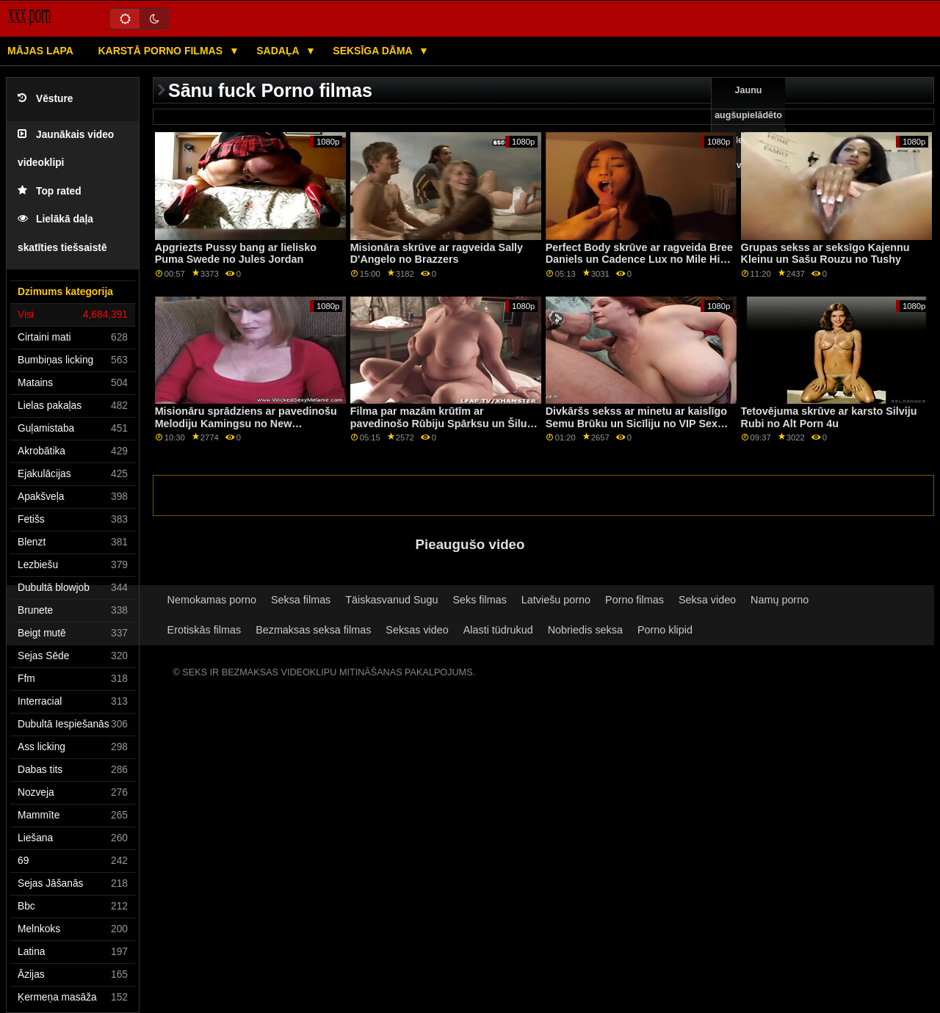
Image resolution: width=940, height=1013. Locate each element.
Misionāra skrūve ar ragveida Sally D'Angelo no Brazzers (436, 254)
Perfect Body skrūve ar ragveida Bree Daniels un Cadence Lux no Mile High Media (639, 259)
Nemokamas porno (211, 600)
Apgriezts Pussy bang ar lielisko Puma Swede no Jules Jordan (236, 254)
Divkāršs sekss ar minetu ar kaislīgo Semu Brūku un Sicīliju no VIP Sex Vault (636, 423)
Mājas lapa (40, 51)
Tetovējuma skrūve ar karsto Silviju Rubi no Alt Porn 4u (829, 417)
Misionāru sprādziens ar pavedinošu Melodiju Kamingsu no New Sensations (246, 423)
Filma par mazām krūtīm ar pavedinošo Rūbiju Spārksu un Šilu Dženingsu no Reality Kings (438, 423)
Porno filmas (634, 600)
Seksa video (707, 600)
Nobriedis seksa (585, 630)
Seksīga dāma (374, 51)
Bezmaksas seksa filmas (313, 630)
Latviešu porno (555, 600)
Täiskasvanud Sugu (391, 600)
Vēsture (45, 98)
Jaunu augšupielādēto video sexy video (748, 127)
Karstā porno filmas (161, 51)
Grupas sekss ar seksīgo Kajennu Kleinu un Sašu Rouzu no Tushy (825, 254)
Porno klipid (665, 630)
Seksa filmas (300, 600)
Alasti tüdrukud (498, 630)
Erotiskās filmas (204, 630)
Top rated (50, 191)
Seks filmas (479, 600)
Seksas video (417, 630)
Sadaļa (279, 51)
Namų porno (780, 600)
